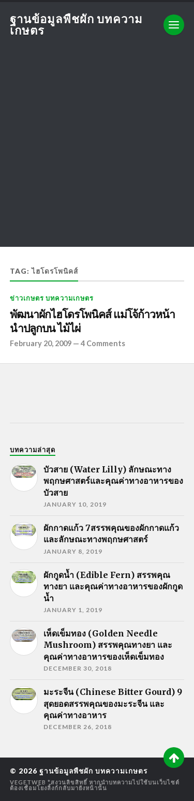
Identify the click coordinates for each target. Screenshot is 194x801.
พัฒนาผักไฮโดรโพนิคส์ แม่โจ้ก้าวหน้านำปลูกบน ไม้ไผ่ (92, 321)
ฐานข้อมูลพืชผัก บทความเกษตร (76, 24)
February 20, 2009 (40, 343)
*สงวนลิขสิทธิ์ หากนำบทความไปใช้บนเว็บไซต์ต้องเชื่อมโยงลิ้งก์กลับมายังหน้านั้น (95, 785)
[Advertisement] (97, 150)
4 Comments (103, 343)
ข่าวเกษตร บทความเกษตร (52, 298)
